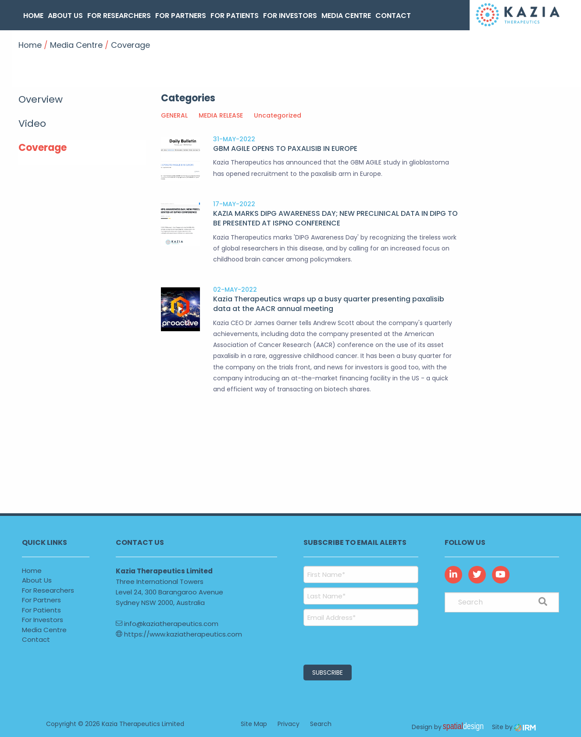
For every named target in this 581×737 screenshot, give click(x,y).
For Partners (180, 16)
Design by (450, 727)
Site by (514, 727)
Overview (40, 99)
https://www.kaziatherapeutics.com (179, 634)
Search (320, 723)
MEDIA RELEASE (221, 115)
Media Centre (346, 16)
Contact (393, 16)
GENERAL (174, 115)
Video (32, 123)
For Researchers (119, 16)
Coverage (42, 147)
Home (33, 16)
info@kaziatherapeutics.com (167, 623)
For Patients (234, 16)
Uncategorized (277, 115)
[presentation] (356, 644)
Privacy (288, 723)
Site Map (254, 723)
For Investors (290, 16)
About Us (65, 16)
